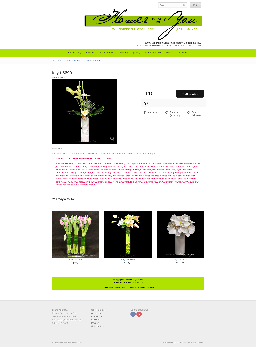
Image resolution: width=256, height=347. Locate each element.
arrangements (106, 52)
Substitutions (97, 326)
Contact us (96, 316)
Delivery (95, 319)
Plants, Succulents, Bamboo (147, 52)
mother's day (74, 52)
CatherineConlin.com (145, 287)
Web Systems (137, 282)
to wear (169, 52)
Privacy (95, 323)
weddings (183, 52)
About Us (96, 313)
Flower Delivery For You (133, 280)
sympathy (123, 52)
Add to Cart (190, 93)
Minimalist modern (81, 60)
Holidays (90, 52)
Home (54, 60)
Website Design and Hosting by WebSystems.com (183, 342)
